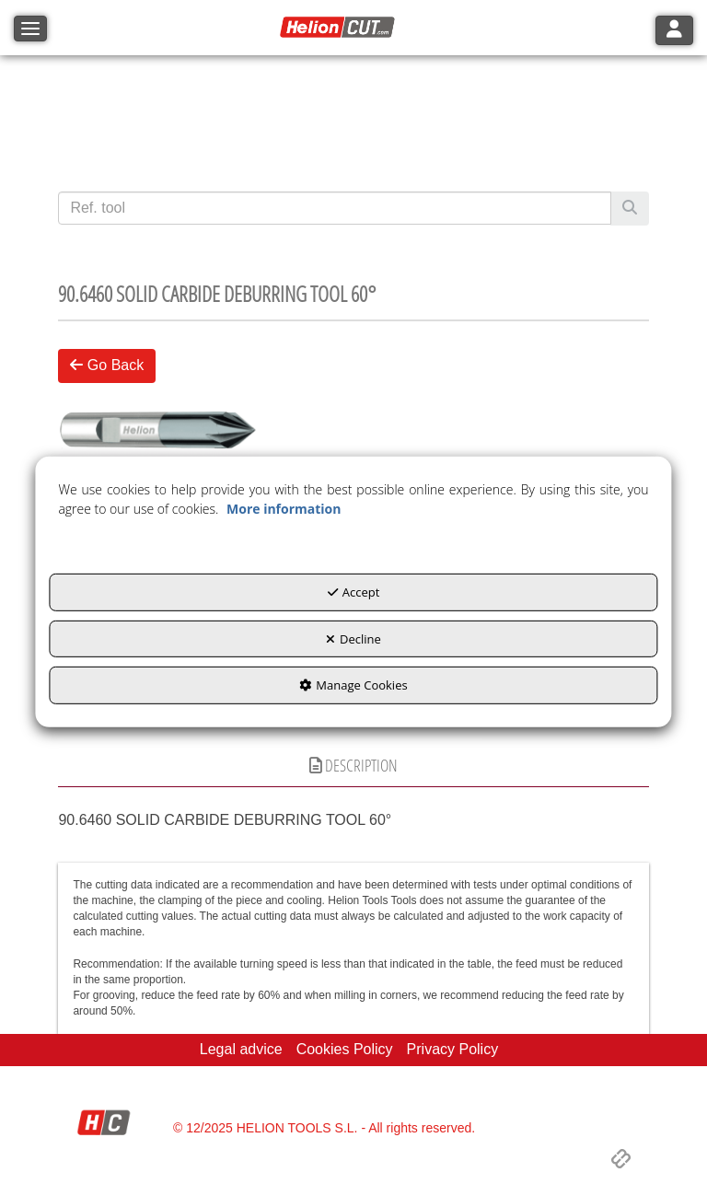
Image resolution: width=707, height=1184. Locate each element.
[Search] (629, 209)
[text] (334, 208)
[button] (340, 27)
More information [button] (283, 508)
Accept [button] (354, 592)
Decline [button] (353, 639)
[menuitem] (241, 1050)
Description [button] (353, 765)
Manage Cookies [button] (353, 685)
